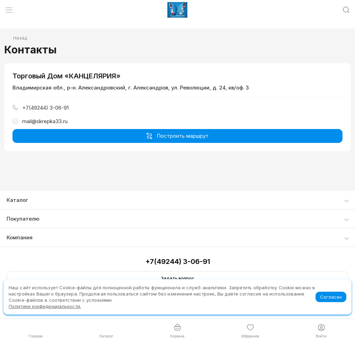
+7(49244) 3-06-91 (177, 261)
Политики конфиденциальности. (45, 306)
